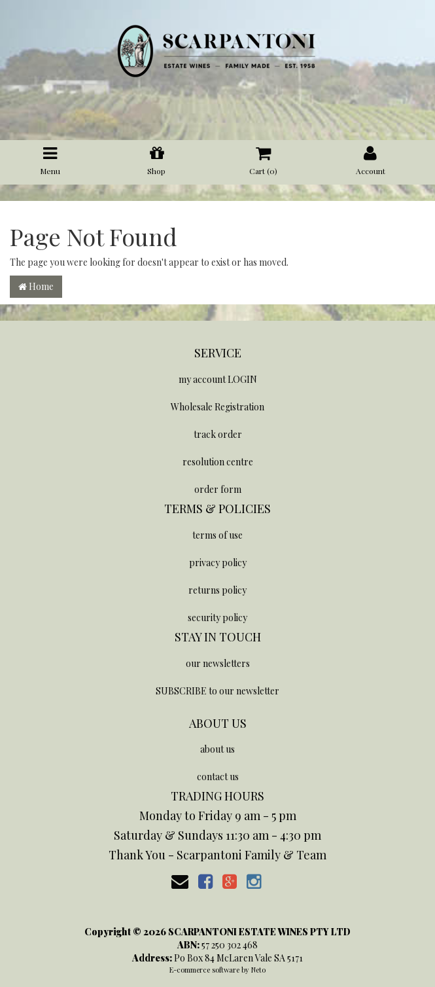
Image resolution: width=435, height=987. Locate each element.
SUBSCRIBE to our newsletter (217, 691)
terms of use (217, 535)
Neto (258, 970)
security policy (217, 617)
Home (36, 286)
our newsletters (218, 663)
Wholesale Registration (217, 407)
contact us (218, 776)
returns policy (217, 590)
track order (218, 434)
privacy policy (218, 562)
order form (217, 489)
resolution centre (218, 462)
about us (217, 749)
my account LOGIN (218, 379)
